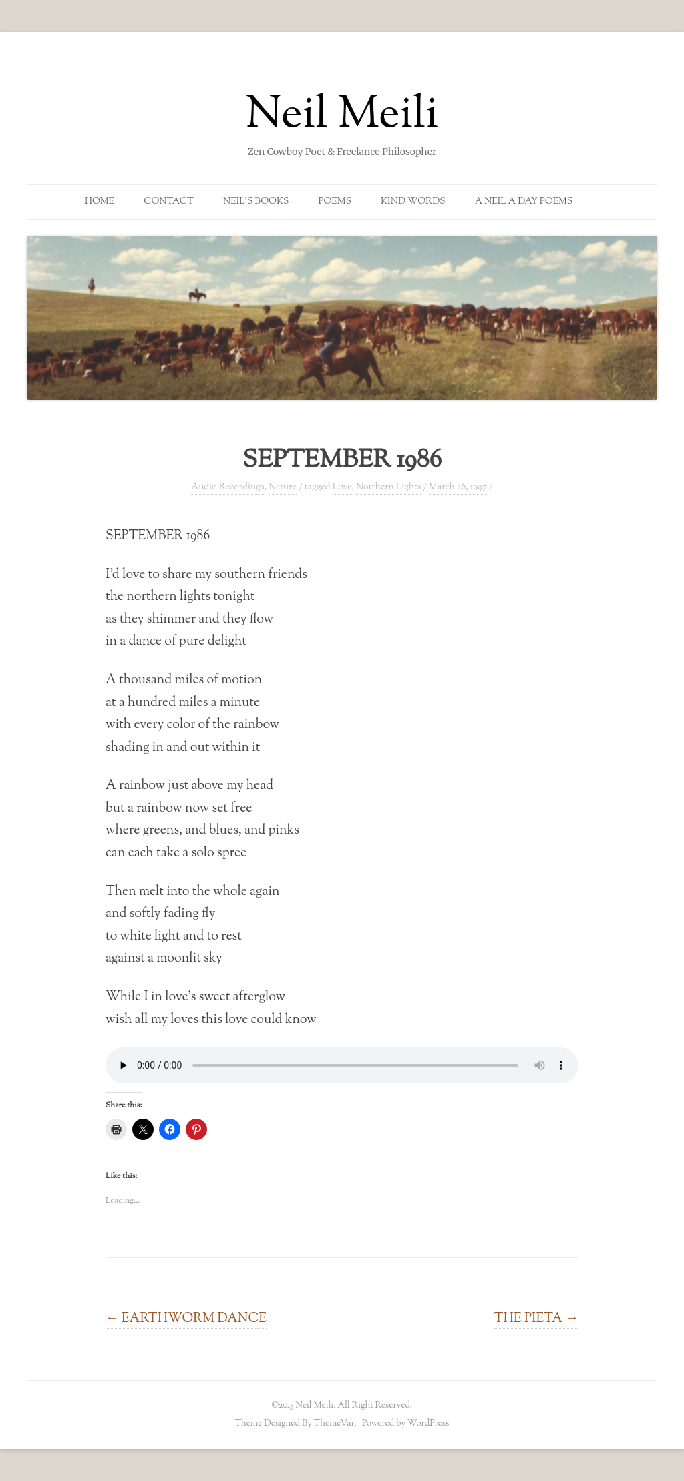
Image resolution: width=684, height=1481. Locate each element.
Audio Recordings (227, 487)
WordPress (428, 1423)
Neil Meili (342, 116)
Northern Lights (388, 487)
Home (99, 201)
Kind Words (413, 201)
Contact (169, 201)
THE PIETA (536, 1318)
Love (342, 487)
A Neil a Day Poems (523, 201)
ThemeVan (335, 1423)
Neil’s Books (256, 201)
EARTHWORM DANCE (186, 1318)
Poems (335, 201)
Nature (283, 487)
